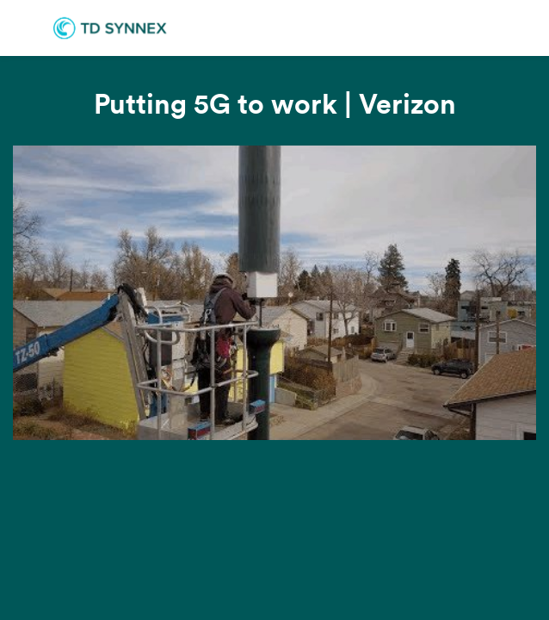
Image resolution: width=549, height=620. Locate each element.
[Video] (274, 293)
